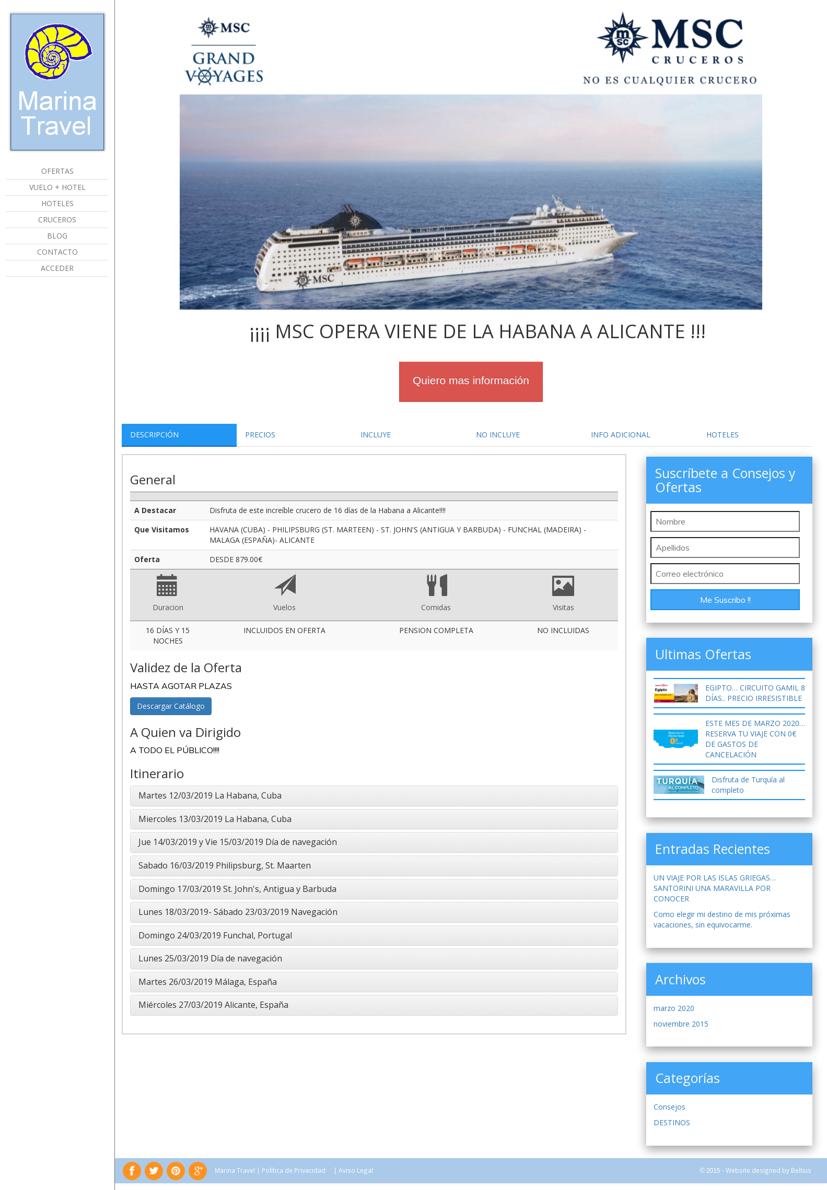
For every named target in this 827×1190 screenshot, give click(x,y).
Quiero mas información (471, 380)
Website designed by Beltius (768, 1170)
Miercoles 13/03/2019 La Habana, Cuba (215, 819)
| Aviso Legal (353, 1170)
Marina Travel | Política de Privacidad (270, 1170)
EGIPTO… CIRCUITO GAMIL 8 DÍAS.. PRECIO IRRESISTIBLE (755, 693)
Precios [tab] (260, 434)
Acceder (57, 268)
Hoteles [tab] (722, 434)
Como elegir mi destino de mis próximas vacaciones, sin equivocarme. (722, 919)
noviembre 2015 (681, 1024)
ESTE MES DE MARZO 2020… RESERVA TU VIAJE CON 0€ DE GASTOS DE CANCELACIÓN (755, 738)
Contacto (57, 252)
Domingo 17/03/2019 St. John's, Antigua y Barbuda (237, 889)
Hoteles (57, 203)
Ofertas (57, 171)
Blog (57, 236)
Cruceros (57, 219)
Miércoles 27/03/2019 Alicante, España (213, 1004)
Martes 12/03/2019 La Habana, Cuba (210, 795)
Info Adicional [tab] (620, 434)
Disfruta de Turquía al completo (748, 785)
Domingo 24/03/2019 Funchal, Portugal (215, 935)
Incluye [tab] (375, 434)
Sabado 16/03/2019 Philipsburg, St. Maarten (224, 865)
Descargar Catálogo (171, 706)
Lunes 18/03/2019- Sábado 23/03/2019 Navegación (237, 912)
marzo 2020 (674, 1008)
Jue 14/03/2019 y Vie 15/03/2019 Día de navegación (237, 842)
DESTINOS (672, 1122)
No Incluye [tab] (498, 434)
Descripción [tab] (154, 434)
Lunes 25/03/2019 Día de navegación (210, 958)
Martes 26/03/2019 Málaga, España (207, 981)
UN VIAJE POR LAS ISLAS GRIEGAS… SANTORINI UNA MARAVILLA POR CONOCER (715, 888)
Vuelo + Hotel (57, 187)
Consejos (669, 1107)
